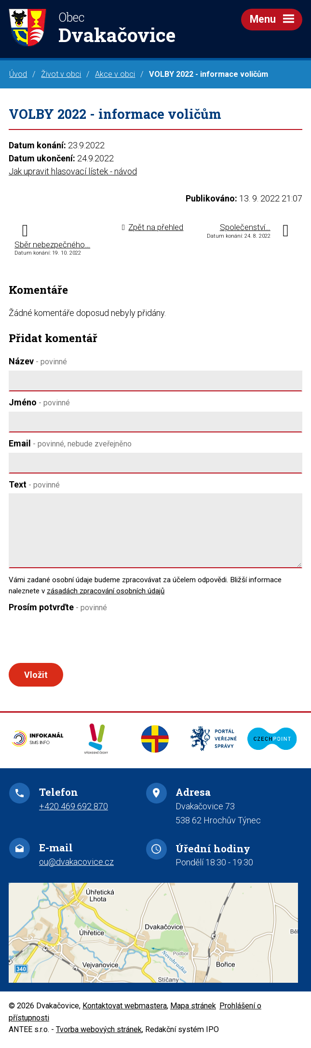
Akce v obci (115, 74)
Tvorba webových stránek (99, 1033)
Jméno (39, 402)
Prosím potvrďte (58, 607)
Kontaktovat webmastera (124, 1009)
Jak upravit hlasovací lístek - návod (73, 171)
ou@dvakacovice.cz (76, 866)
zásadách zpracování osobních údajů (105, 591)
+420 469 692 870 (73, 810)
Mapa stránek (193, 1009)
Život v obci (61, 74)
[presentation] (80, 640)
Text (34, 484)
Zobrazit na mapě (155, 937)
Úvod (18, 74)
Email (70, 443)
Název (38, 361)
